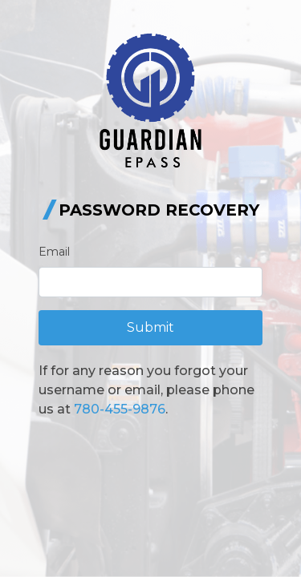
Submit (150, 327)
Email (54, 251)
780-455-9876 (119, 409)
